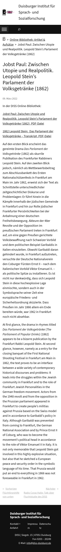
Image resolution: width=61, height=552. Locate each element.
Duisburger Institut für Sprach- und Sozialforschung (36, 12)
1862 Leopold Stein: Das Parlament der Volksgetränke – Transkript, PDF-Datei (28, 133)
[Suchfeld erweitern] (19, 29)
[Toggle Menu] (4, 29)
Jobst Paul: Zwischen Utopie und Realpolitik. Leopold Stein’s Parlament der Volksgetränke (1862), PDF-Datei (30, 119)
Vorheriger (11, 489)
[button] (58, 3)
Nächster (50, 489)
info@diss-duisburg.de (39, 543)
